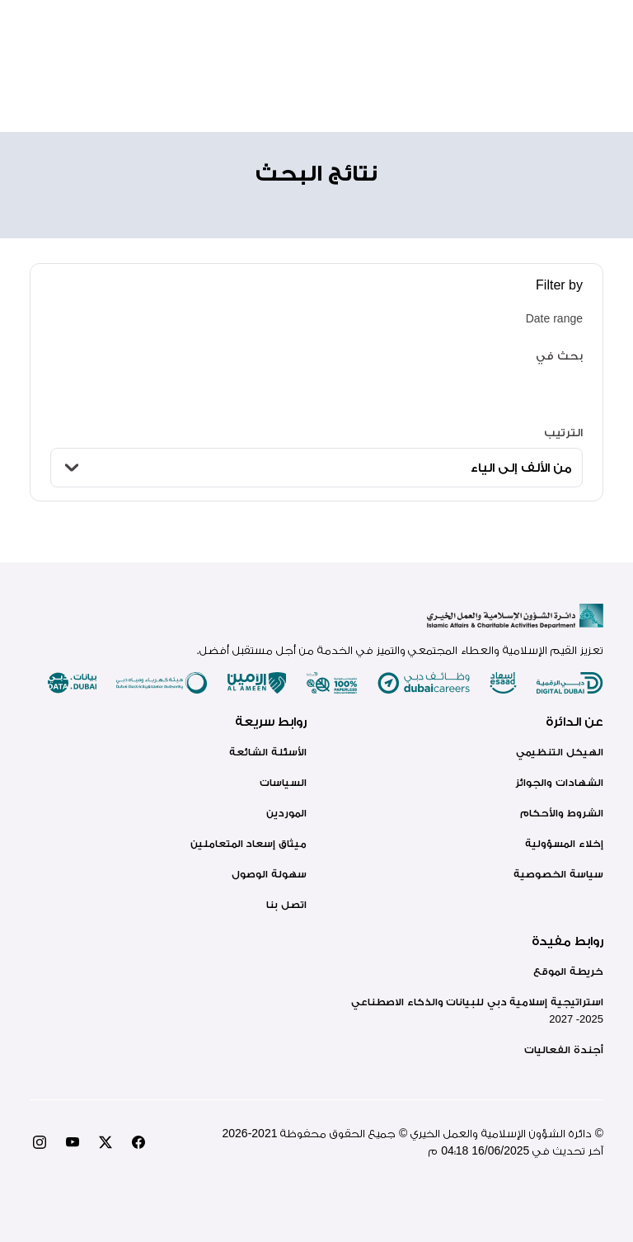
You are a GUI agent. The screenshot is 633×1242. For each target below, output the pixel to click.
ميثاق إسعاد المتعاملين (248, 843)
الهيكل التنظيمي (559, 752)
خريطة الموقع (568, 971)
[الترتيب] (316, 467)
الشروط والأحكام (561, 813)
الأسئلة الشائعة (268, 752)
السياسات (283, 782)
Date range (554, 318)
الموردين (286, 813)
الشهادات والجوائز (559, 782)
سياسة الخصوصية (558, 874)
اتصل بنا (286, 904)
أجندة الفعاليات (563, 1049)
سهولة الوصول (269, 874)
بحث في (559, 355)
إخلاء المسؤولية (564, 843)
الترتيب (563, 432)
